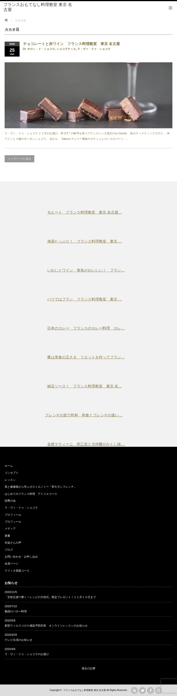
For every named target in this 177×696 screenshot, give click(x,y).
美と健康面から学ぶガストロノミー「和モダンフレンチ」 (41, 486)
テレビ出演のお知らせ (18, 640)
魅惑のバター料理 (16, 611)
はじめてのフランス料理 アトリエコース (31, 494)
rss (134, 690)
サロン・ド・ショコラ (41, 49)
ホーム (9, 465)
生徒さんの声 (13, 542)
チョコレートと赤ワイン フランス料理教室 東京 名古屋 (71, 44)
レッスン (10, 479)
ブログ (9, 549)
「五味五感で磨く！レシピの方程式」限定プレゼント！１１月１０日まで (50, 597)
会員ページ (11, 563)
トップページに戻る (19, 158)
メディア (10, 528)
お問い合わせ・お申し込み (21, 556)
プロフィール (13, 514)
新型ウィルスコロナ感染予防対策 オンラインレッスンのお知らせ (46, 625)
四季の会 (10, 500)
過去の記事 (88, 668)
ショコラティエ (66, 49)
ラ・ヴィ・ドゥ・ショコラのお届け (27, 654)
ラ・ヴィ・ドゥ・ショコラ (93, 49)
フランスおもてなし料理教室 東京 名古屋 (37, 7)
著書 (7, 535)
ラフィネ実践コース (17, 570)
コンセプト (11, 472)
